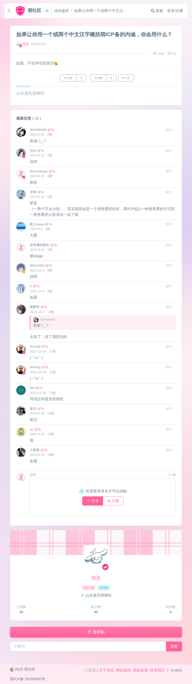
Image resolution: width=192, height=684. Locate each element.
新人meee (37, 225)
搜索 (154, 10)
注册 (114, 501)
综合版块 (64, 10)
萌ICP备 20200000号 (27, 679)
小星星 (35, 451)
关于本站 (106, 670)
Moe (33, 151)
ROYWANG (39, 130)
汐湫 (33, 193)
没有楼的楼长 (40, 246)
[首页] (50, 10)
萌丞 (25, 44)
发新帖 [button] (96, 633)
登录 (92, 501)
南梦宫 (35, 308)
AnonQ (35, 347)
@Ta (51, 130)
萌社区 (30, 669)
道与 (33, 409)
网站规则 (123, 670)
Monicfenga (39, 172)
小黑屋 (90, 670)
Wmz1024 (37, 266)
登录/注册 (172, 10)
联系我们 (157, 670)
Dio (33, 388)
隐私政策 (140, 670)
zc (32, 430)
